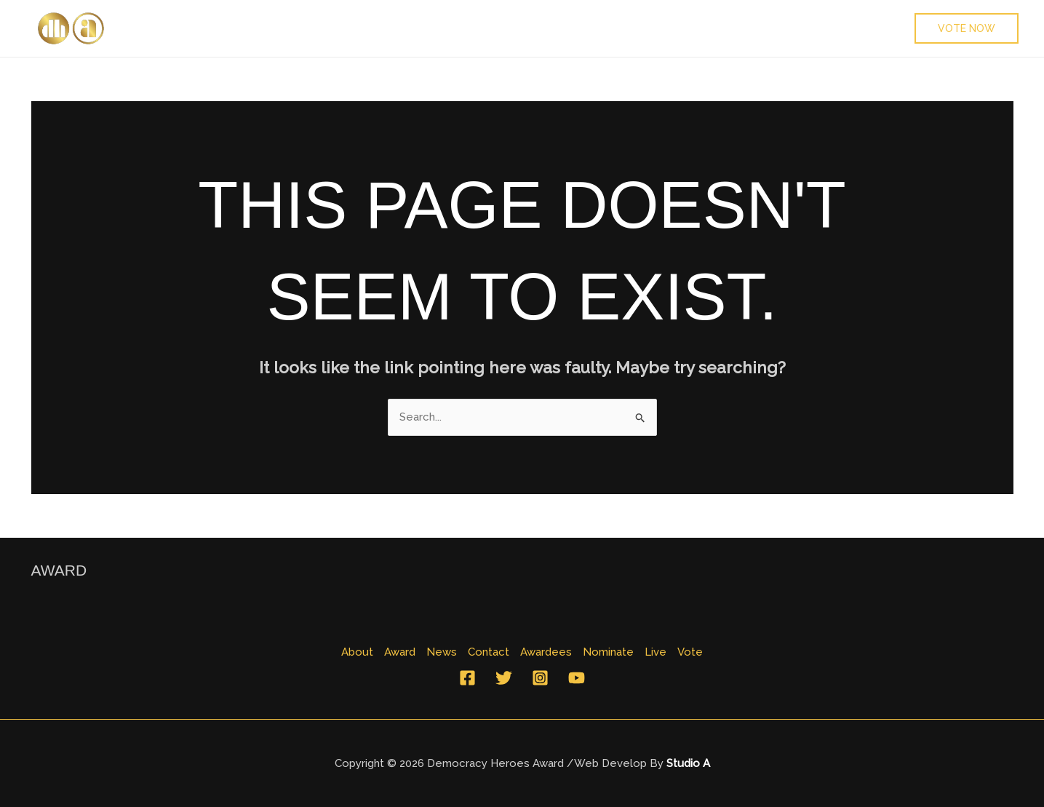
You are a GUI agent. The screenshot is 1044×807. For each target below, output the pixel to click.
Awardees (425, 28)
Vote (626, 28)
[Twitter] (503, 677)
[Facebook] (467, 677)
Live (575, 28)
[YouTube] (576, 677)
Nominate (508, 28)
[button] (967, 28)
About (158, 28)
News (280, 28)
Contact (346, 28)
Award (220, 28)
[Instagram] (540, 677)
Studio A (688, 763)
